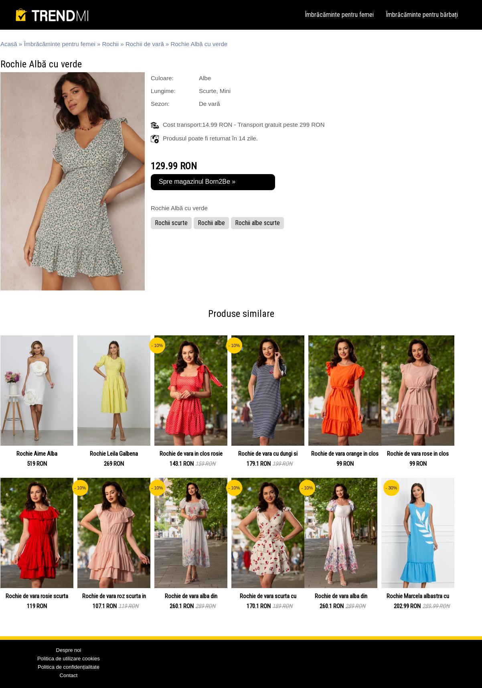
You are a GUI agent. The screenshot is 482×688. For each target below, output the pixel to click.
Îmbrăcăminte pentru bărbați (422, 14)
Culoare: (162, 78)
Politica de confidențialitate (68, 667)
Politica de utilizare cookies (68, 659)
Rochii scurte (171, 223)
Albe (205, 78)
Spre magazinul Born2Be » (197, 181)
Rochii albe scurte (257, 223)
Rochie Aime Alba (36, 453)
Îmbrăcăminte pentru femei (339, 14)
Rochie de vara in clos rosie (191, 453)
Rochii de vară (145, 44)
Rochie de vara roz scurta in (114, 596)
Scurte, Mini (215, 90)
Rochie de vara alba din (191, 596)
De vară (209, 103)
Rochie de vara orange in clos (345, 453)
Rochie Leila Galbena (114, 453)
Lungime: (163, 90)
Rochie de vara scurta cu (268, 596)
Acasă (8, 44)
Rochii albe (211, 223)
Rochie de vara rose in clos (418, 453)
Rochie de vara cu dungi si (268, 453)
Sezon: (160, 103)
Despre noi (68, 650)
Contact (69, 675)
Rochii (110, 44)
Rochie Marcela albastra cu (418, 596)
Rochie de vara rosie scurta (37, 596)
